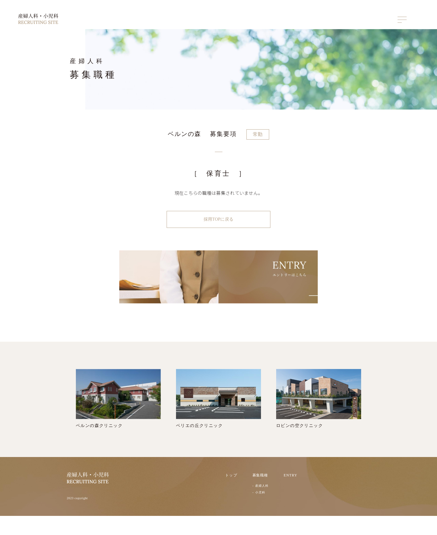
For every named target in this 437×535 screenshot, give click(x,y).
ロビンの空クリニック (318, 417)
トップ (231, 494)
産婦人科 (262, 504)
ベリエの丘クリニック (218, 417)
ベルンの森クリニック (118, 417)
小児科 (260, 511)
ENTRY (290, 494)
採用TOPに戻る (218, 220)
